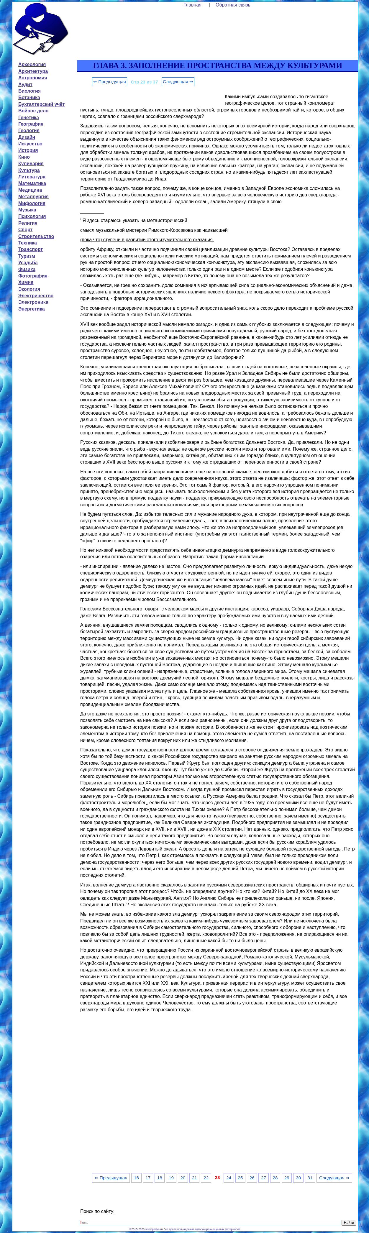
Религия (27, 223)
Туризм (26, 256)
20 (182, 1177)
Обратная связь (233, 4)
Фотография (32, 275)
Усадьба (28, 262)
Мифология (31, 203)
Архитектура (33, 71)
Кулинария (31, 163)
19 (171, 1177)
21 (194, 1177)
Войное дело (33, 110)
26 (252, 1177)
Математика (32, 183)
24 (228, 1177)
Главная (192, 4)
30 (298, 1177)
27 (263, 1177)
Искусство (30, 143)
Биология (29, 90)
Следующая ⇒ (178, 81)
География (30, 124)
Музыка (27, 209)
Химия (26, 282)
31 (310, 1177)
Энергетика (31, 308)
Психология (32, 216)
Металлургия (33, 196)
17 (147, 1177)
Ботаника (29, 97)
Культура (29, 170)
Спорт (25, 229)
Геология (29, 130)
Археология (32, 64)
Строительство (36, 236)
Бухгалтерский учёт (41, 104)
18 (159, 1177)
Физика (26, 269)
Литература (31, 176)
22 (206, 1177)
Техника (27, 242)
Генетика (28, 117)
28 (275, 1177)
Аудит (25, 84)
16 (136, 1177)
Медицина (30, 190)
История (28, 150)
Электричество (35, 295)
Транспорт (30, 249)
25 (240, 1177)
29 (286, 1177)
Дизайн (26, 137)
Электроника (33, 302)
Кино (24, 157)
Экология (29, 289)
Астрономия (32, 77)
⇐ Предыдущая (109, 81)
